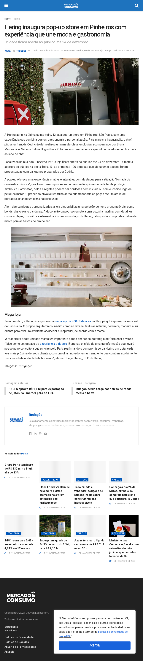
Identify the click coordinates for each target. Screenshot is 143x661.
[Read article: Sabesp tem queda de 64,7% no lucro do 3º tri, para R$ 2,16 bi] (55, 526)
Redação (21, 50)
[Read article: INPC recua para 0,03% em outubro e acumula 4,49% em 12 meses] (20, 526)
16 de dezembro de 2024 (45, 50)
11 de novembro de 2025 (17, 478)
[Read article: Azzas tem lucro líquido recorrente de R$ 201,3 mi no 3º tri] (90, 526)
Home (7, 19)
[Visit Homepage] (71, 5)
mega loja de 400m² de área (72, 321)
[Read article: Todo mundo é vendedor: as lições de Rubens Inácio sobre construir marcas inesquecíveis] (90, 472)
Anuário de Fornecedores (20, 647)
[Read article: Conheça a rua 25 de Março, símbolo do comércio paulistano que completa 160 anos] (125, 472)
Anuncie (9, 652)
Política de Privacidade (19, 637)
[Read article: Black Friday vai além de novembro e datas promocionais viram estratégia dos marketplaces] (55, 472)
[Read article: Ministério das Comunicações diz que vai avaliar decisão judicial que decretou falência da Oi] (125, 526)
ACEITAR (95, 645)
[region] (95, 632)
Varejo (17, 19)
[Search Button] (137, 5)
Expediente (11, 627)
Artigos (82, 480)
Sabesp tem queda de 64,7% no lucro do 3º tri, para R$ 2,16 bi (54, 544)
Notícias (89, 50)
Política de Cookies (16, 642)
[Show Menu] (6, 5)
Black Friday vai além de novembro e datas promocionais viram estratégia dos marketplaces (54, 495)
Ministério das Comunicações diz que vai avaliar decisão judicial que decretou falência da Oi (124, 548)
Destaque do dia (73, 50)
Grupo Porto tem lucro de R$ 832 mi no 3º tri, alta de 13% (18, 469)
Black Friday (50, 480)
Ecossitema (10, 631)
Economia (13, 533)
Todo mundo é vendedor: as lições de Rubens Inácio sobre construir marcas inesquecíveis (88, 495)
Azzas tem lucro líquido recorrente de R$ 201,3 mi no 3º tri (89, 544)
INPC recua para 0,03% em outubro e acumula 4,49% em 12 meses (19, 544)
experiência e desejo (53, 343)
